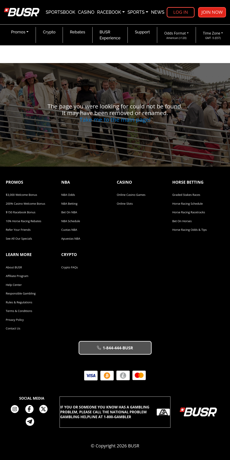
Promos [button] (18, 32)
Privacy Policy (15, 320)
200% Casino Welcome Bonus (25, 204)
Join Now (212, 12)
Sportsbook (60, 12)
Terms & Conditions (19, 311)
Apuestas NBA (70, 239)
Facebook (31, 409)
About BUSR (14, 267)
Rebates (77, 32)
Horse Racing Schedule (187, 204)
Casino (86, 12)
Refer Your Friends (18, 230)
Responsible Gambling (21, 293)
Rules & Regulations (19, 302)
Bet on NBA (69, 212)
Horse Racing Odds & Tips (189, 230)
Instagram (16, 409)
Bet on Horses (182, 221)
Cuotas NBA (69, 230)
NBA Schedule (70, 221)
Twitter (45, 409)
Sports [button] (136, 12)
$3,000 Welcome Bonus (21, 195)
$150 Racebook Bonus (20, 212)
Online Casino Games (131, 195)
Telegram (31, 421)
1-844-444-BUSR (115, 347)
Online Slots (125, 204)
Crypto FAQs (69, 267)
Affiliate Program (17, 276)
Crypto (49, 32)
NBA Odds (68, 195)
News (157, 12)
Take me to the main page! (115, 119)
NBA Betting (69, 204)
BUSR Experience (110, 35)
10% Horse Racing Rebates (23, 221)
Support (142, 32)
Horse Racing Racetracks (188, 212)
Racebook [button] (109, 12)
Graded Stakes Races (186, 195)
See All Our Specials (19, 239)
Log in (180, 12)
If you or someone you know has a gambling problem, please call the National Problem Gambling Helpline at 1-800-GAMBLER (115, 412)
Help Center (14, 285)
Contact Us (13, 328)
